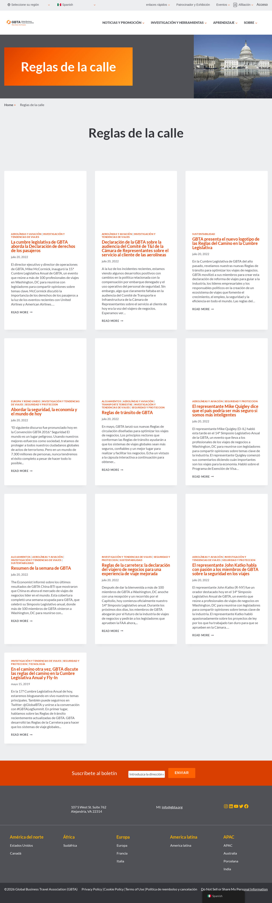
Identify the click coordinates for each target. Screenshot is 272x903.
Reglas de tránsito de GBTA (127, 412)
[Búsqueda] (265, 22)
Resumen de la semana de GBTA (41, 568)
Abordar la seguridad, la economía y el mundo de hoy (44, 411)
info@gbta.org (172, 807)
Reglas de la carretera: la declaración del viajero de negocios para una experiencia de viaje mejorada (136, 569)
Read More (22, 312)
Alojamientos (111, 401)
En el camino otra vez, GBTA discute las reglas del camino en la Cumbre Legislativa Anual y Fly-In (44, 673)
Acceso (262, 4)
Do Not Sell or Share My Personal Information (234, 889)
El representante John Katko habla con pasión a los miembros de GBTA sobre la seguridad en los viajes (225, 569)
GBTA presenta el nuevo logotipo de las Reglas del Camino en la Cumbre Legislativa (225, 243)
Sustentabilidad (203, 234)
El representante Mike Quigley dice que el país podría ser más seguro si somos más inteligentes (225, 410)
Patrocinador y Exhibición (193, 4)
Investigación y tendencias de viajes (38, 236)
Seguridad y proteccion (41, 404)
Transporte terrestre (117, 404)
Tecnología (37, 664)
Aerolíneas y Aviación (26, 234)
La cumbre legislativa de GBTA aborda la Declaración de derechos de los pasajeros (43, 246)
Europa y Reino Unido (25, 401)
